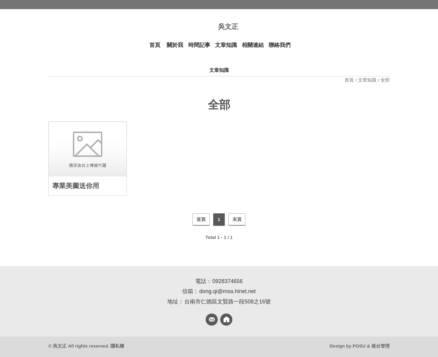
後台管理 (380, 345)
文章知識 (367, 79)
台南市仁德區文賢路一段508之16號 (227, 302)
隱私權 (117, 345)
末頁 (237, 219)
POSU (359, 345)
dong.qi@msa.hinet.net (227, 291)
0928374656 (227, 281)
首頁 (350, 79)
